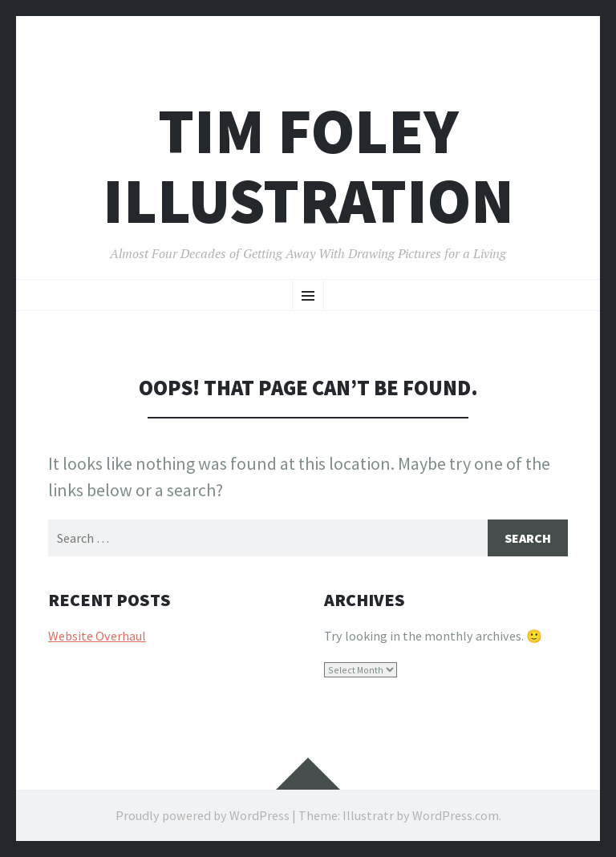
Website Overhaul (97, 636)
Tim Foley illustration (308, 166)
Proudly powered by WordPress (203, 815)
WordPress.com (455, 815)
